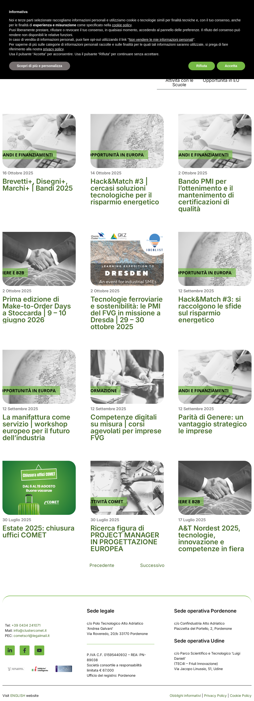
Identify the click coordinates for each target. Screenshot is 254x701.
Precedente (102, 565)
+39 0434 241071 (26, 626)
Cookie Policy (241, 696)
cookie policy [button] (121, 25)
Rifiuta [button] (201, 66)
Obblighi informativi (185, 696)
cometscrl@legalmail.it (32, 636)
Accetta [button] (231, 66)
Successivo (152, 565)
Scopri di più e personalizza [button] (39, 66)
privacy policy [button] (53, 49)
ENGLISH (17, 696)
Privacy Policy (215, 696)
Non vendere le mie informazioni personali (161, 40)
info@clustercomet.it (31, 631)
